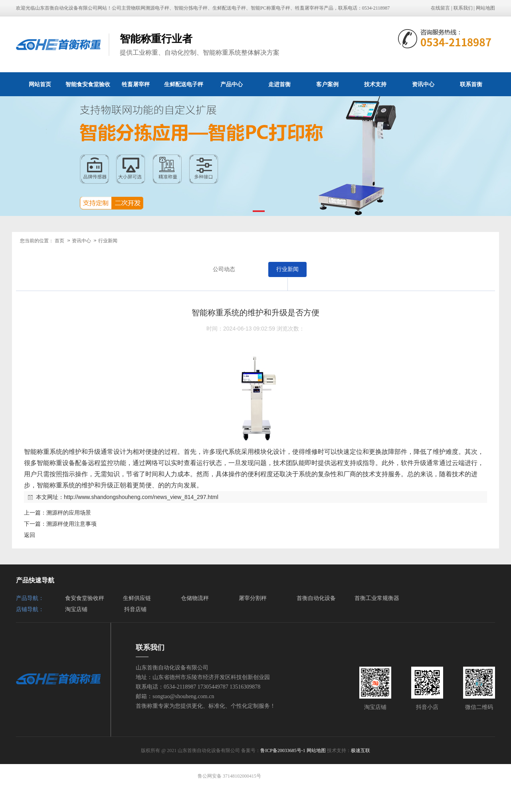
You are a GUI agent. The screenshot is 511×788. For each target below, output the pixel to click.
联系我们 (463, 8)
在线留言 (440, 8)
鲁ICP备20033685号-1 (282, 750)
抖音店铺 (135, 609)
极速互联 (360, 750)
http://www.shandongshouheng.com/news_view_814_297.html (141, 497)
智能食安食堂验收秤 (87, 88)
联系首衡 (471, 84)
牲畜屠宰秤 (136, 84)
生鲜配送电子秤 (183, 84)
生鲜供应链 (137, 598)
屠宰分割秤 (253, 598)
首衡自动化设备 (316, 598)
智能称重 (37, 451)
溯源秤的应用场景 (68, 512)
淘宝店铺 (76, 609)
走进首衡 (279, 84)
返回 (29, 535)
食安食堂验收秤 (84, 598)
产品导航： (30, 598)
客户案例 (327, 84)
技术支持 (375, 84)
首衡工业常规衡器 (377, 598)
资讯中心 (423, 84)
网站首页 (40, 84)
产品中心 (231, 84)
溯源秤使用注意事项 (71, 524)
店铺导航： (30, 609)
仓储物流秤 (195, 598)
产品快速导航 (35, 580)
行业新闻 (107, 241)
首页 (59, 241)
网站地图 (485, 8)
